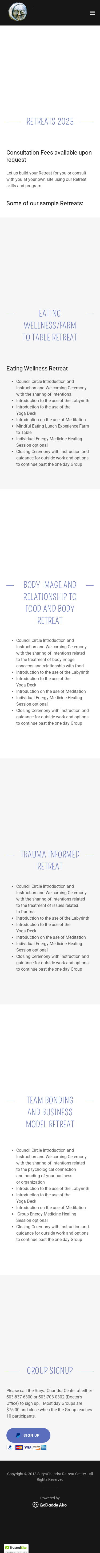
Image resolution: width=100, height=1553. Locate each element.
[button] (92, 12)
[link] (18, 12)
